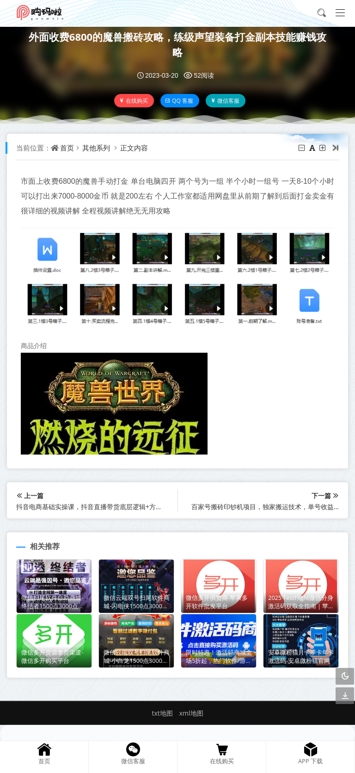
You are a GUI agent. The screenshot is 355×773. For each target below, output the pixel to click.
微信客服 (224, 101)
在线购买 (133, 101)
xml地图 (191, 713)
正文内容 (134, 147)
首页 (67, 147)
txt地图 (162, 713)
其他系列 (96, 147)
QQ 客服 (179, 101)
